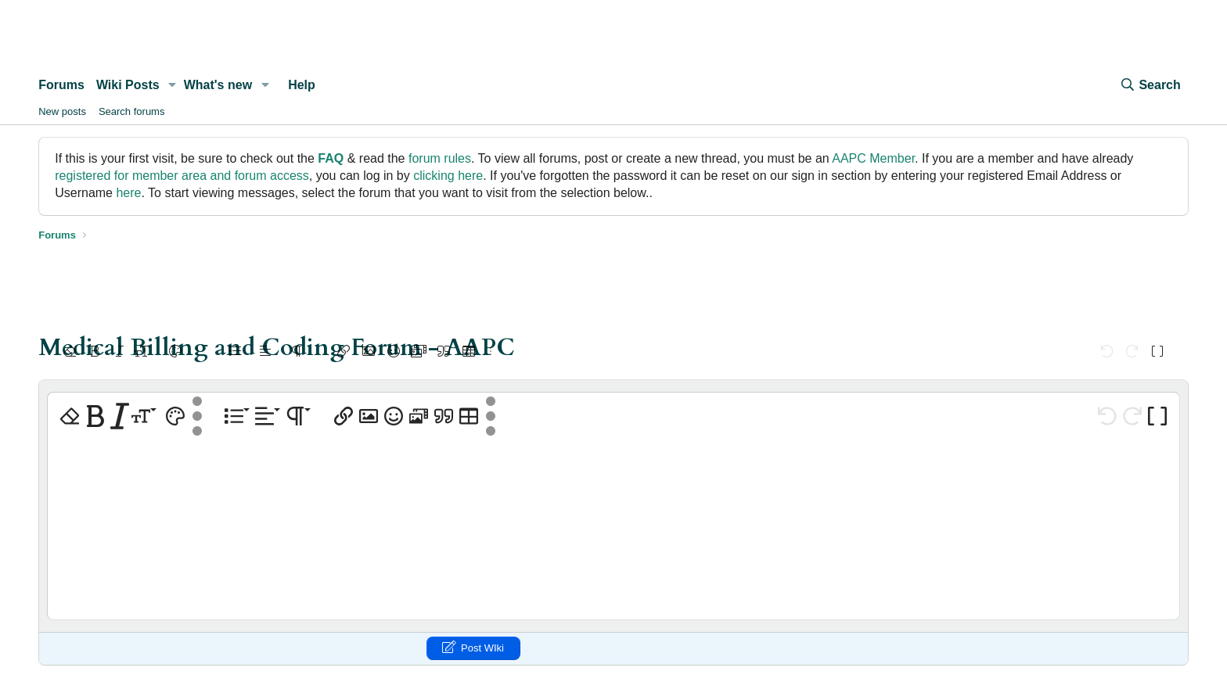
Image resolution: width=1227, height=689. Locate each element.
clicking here (448, 175)
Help (301, 85)
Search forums (132, 111)
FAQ (331, 158)
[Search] (1149, 85)
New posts (62, 111)
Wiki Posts (128, 85)
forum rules (439, 158)
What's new (218, 85)
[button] (172, 85)
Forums (61, 85)
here (128, 192)
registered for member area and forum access (182, 175)
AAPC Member (873, 158)
